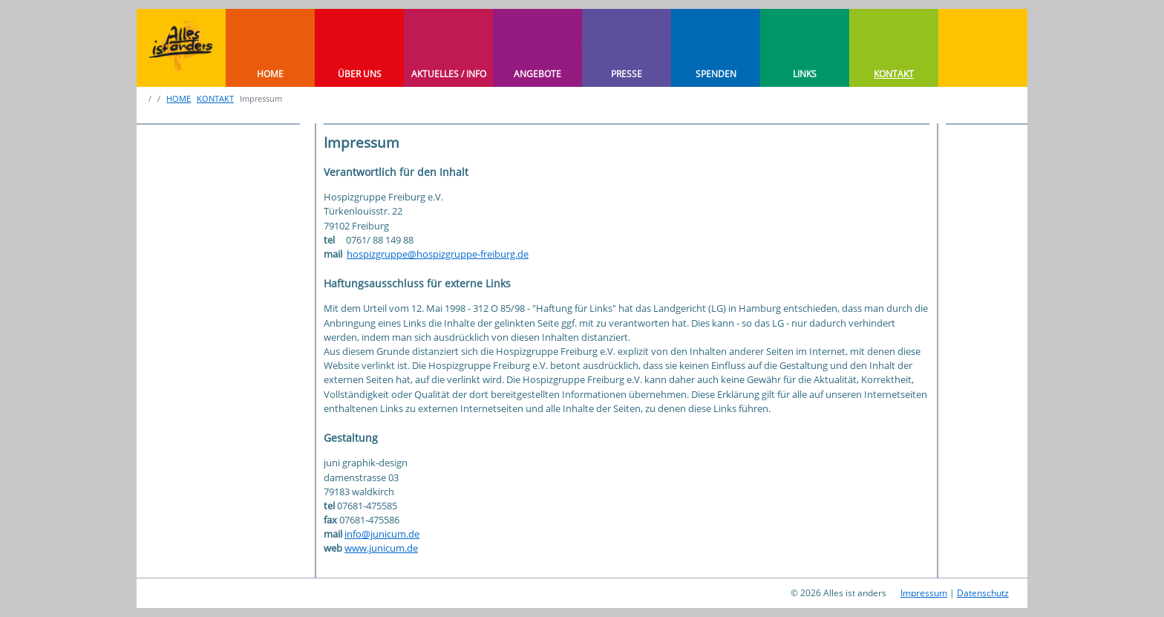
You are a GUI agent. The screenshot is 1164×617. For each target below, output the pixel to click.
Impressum (923, 592)
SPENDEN (716, 74)
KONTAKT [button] (894, 74)
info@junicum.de (381, 534)
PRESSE (626, 74)
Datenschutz (983, 592)
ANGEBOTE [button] (537, 74)
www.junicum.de (381, 548)
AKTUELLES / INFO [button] (448, 74)
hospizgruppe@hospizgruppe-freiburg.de (438, 254)
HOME (270, 74)
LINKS (805, 74)
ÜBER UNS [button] (360, 74)
